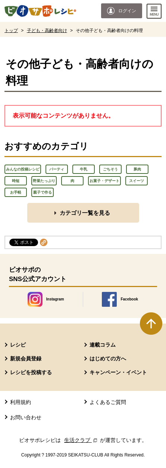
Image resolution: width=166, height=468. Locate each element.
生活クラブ (81, 440)
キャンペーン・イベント (118, 372)
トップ (11, 30)
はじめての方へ (108, 359)
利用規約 (20, 402)
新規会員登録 (25, 359)
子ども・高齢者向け (47, 30)
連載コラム (103, 345)
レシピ (18, 345)
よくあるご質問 (108, 402)
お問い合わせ (25, 417)
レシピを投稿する (31, 372)
